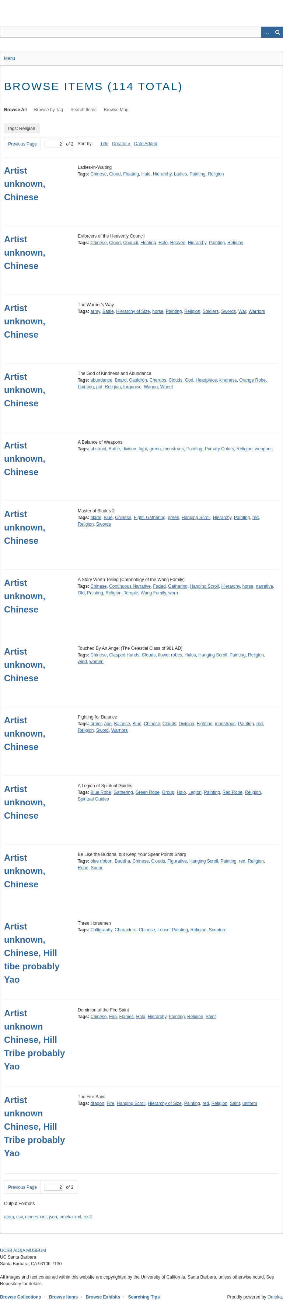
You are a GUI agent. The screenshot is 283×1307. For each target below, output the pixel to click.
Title (104, 143)
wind (82, 661)
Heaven (177, 242)
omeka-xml (70, 1216)
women (96, 661)
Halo (146, 174)
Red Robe (232, 792)
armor (96, 723)
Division (186, 723)
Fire (113, 1016)
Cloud (114, 174)
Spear (96, 867)
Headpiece (206, 380)
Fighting (205, 723)
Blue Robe (100, 792)
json (53, 1216)
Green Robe (148, 792)
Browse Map (116, 109)
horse (157, 311)
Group (168, 792)
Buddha (122, 861)
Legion (195, 792)
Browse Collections (20, 1297)
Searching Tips (144, 1297)
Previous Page (22, 144)
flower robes (170, 655)
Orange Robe (252, 380)
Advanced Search (266, 32)
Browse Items (63, 1297)
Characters (125, 929)
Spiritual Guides (93, 799)
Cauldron (138, 380)
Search (277, 32)
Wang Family (153, 593)
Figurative (177, 861)
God (189, 380)
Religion (216, 174)
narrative (264, 586)
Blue (108, 517)
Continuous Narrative (130, 586)
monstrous (173, 448)
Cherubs (158, 380)
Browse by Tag (48, 109)
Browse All (15, 109)
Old (81, 593)
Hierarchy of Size (133, 311)
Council (130, 242)
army (95, 311)
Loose (163, 929)
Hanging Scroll (196, 517)
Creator (119, 143)
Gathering (178, 586)
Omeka (275, 1297)
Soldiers (211, 311)
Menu (9, 58)
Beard (121, 380)
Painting (197, 174)
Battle (108, 311)
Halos (190, 655)
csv (19, 1216)
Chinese (98, 174)
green (155, 448)
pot (99, 386)
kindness (228, 380)
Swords (228, 311)
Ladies (180, 174)
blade (95, 517)
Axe (108, 723)
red (255, 517)
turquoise (132, 386)
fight (143, 448)
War (242, 311)
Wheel (166, 386)
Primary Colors (219, 448)
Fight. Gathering (149, 517)
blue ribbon (101, 861)
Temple (131, 593)
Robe (83, 867)
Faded (159, 586)
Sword (102, 730)
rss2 (88, 1216)
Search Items (83, 109)
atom (9, 1216)
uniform (249, 1103)
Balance (122, 723)
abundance (101, 380)
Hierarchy (162, 174)
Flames (126, 1016)
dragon (97, 1103)
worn (173, 593)
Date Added (145, 143)
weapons (264, 448)
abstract (98, 448)
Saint (211, 1016)
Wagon (151, 386)
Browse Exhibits (103, 1297)
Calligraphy (101, 929)
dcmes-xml (35, 1216)
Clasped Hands (124, 655)
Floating (131, 174)
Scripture (218, 929)
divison (129, 448)
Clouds (175, 380)
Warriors (256, 311)
